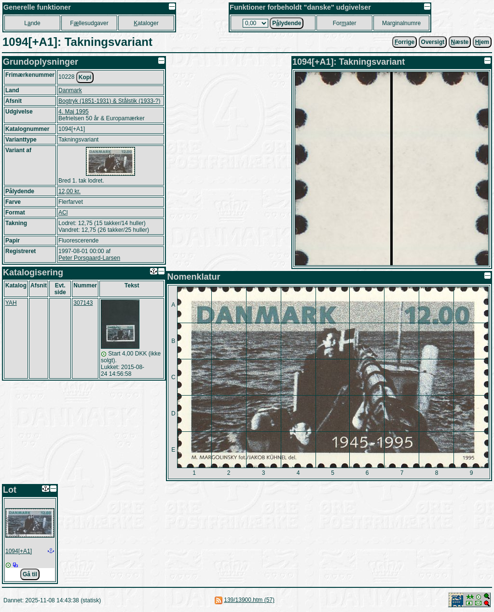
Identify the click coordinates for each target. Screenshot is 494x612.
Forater (345, 23)
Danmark (70, 90)
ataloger (146, 23)
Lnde (32, 23)
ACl (63, 212)
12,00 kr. (69, 191)
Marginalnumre (401, 23)
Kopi (85, 77)
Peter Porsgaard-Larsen (89, 258)
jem (482, 42)
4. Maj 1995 (73, 111)
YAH (11, 302)
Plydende (286, 23)
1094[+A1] (18, 551)
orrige (404, 42)
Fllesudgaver (89, 23)
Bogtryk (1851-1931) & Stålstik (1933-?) (109, 101)
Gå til (30, 574)
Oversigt (433, 42)
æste (460, 42)
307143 (83, 302)
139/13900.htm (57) (249, 600)
